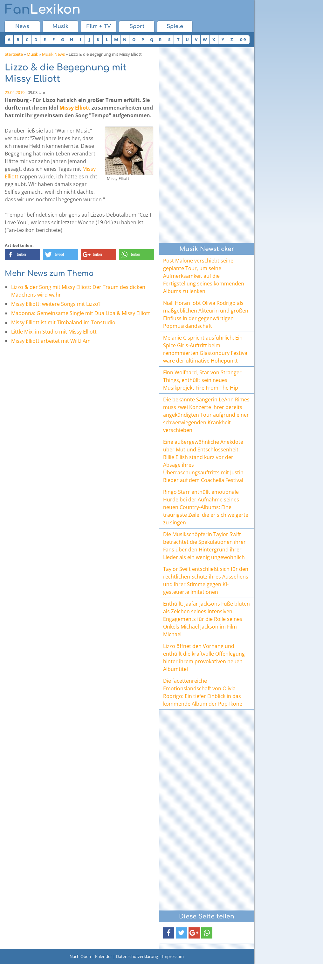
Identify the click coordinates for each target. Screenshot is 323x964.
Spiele (175, 26)
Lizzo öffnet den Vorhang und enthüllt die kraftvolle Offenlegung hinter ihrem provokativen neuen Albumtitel (204, 658)
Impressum (173, 956)
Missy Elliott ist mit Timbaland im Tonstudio (63, 322)
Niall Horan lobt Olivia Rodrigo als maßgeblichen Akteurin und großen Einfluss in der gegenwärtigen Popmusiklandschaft (205, 314)
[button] (22, 254)
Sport (136, 26)
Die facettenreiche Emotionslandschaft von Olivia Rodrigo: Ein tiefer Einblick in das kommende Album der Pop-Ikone (202, 692)
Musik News (53, 54)
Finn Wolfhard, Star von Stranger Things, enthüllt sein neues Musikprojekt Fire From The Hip (202, 380)
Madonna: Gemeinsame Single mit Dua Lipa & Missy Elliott (80, 313)
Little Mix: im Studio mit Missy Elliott (54, 331)
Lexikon (42, 10)
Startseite (14, 54)
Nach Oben (80, 956)
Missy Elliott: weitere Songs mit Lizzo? (55, 303)
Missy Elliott (74, 107)
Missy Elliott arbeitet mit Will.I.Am (51, 340)
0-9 (243, 39)
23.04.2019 (14, 92)
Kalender (103, 956)
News (22, 26)
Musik (60, 26)
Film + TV (98, 26)
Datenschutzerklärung (137, 956)
